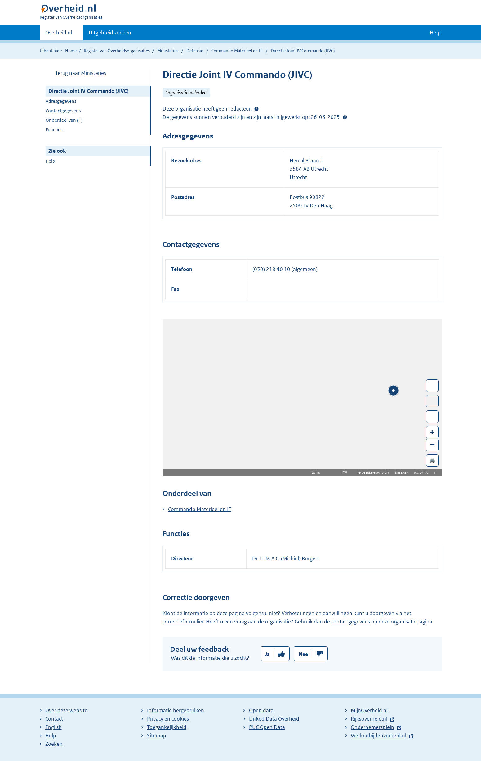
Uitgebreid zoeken (110, 32)
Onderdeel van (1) (64, 120)
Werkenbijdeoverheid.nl (378, 735)
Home (71, 50)
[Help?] (256, 108)
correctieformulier (183, 621)
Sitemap (156, 735)
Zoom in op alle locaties (432, 417)
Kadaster (403, 472)
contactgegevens (350, 621)
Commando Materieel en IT (237, 50)
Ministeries (167, 50)
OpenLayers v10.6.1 (377, 472)
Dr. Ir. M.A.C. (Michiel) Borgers (285, 558)
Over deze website (66, 710)
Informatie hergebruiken (175, 710)
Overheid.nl (58, 34)
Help (50, 161)
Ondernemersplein (372, 727)
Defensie (195, 50)
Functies (54, 130)
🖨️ (432, 460)
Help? (345, 117)
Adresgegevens (61, 101)
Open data (261, 710)
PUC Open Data (267, 727)
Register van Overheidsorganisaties (117, 50)
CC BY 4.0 (423, 472)
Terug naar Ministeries (80, 73)
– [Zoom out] (432, 444)
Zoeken (54, 744)
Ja (267, 654)
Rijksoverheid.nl (369, 718)
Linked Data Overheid (274, 718)
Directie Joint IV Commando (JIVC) (88, 91)
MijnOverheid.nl (369, 710)
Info (344, 471)
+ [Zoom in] (432, 431)
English (53, 727)
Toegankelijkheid (166, 727)
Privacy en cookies (168, 718)
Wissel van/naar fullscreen (432, 385)
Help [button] (435, 32)
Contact (54, 718)
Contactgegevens (63, 111)
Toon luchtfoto (432, 401)
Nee (303, 654)
